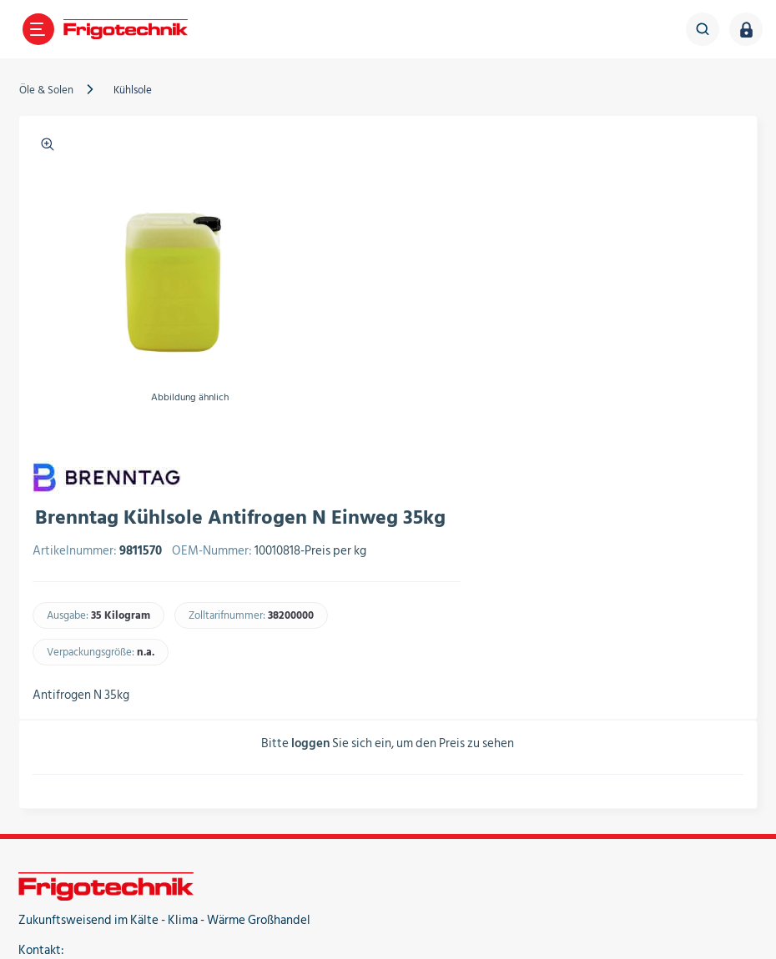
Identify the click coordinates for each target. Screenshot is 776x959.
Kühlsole (133, 90)
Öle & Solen (47, 90)
